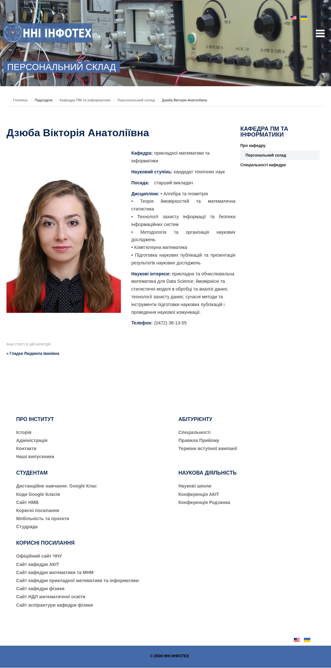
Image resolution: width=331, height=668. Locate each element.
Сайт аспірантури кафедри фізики (54, 605)
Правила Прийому (198, 440)
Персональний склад (136, 100)
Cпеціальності (194, 432)
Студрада (27, 526)
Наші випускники (35, 456)
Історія (24, 432)
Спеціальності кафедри (263, 165)
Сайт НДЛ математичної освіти (50, 596)
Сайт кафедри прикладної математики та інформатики (77, 580)
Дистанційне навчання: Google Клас (56, 485)
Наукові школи (194, 485)
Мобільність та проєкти (42, 518)
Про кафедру (252, 145)
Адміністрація (32, 440)
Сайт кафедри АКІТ (37, 564)
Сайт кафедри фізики (40, 588)
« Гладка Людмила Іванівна (32, 353)
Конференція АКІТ (198, 494)
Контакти (26, 448)
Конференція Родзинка (204, 502)
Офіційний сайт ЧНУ (39, 556)
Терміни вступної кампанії (207, 448)
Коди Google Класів (38, 494)
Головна (20, 100)
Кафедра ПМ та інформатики (84, 100)
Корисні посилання (37, 510)
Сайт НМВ (27, 502)
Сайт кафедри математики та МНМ (54, 572)
